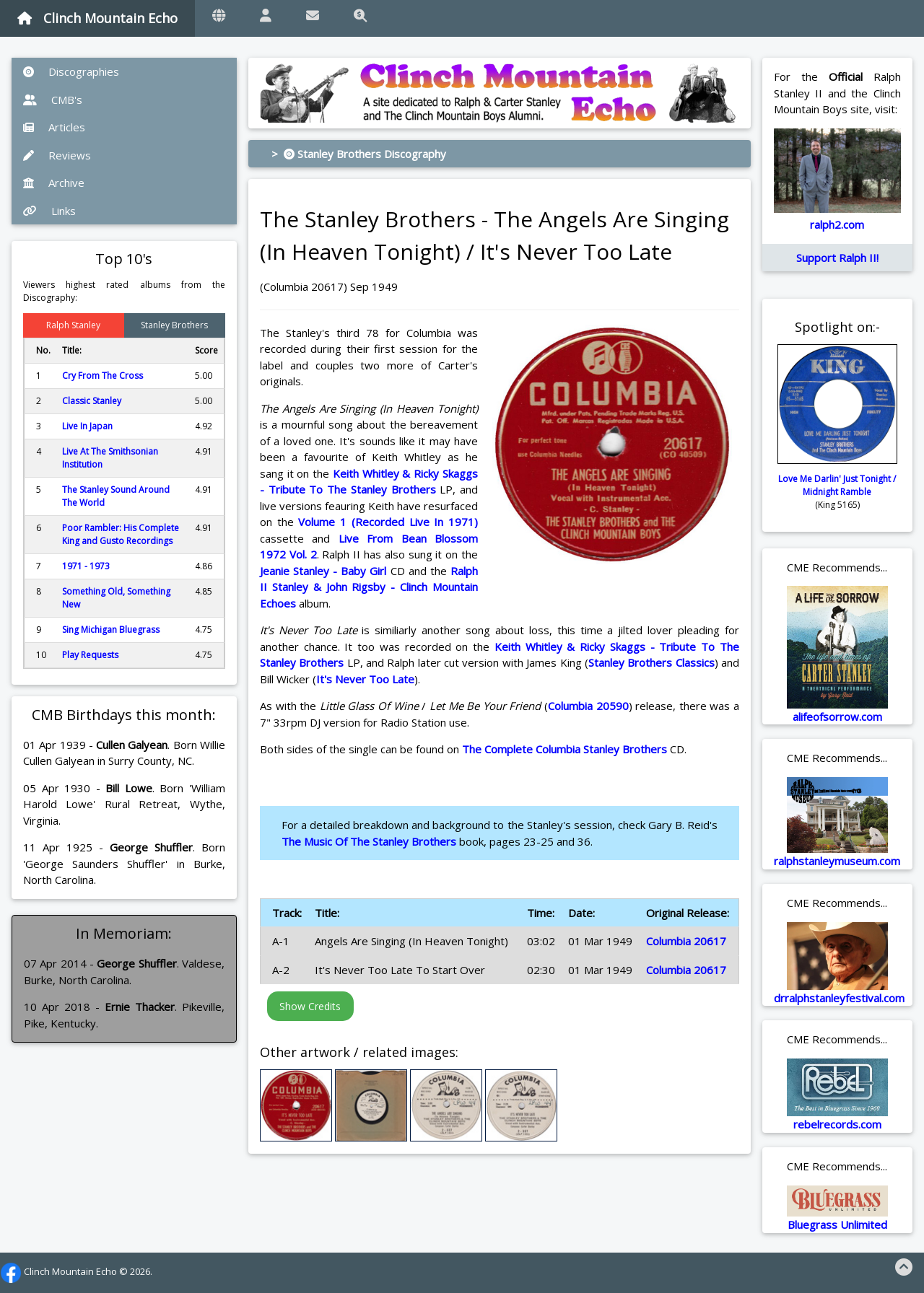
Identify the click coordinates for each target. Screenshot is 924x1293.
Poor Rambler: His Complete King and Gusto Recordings (120, 534)
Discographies (71, 71)
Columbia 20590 (588, 705)
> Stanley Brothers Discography (358, 153)
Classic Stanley (91, 401)
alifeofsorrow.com (837, 716)
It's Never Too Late (365, 679)
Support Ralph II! (837, 257)
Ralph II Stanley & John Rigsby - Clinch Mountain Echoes (369, 587)
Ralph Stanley (73, 325)
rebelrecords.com (837, 1124)
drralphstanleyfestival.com (839, 998)
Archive (53, 182)
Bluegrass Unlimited (837, 1224)
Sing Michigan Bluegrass (111, 629)
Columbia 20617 (686, 941)
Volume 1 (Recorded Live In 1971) (388, 521)
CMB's (52, 99)
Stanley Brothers (174, 325)
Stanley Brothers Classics (651, 662)
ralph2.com (837, 224)
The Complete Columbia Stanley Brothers (564, 749)
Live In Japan (87, 426)
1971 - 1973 (86, 566)
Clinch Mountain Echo (97, 18)
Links (49, 210)
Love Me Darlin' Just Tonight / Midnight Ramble (837, 485)
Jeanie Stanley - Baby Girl (323, 571)
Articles (54, 127)
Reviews (57, 155)
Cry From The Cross (102, 375)
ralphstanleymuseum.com (837, 861)
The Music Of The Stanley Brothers (369, 841)
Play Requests (90, 655)
